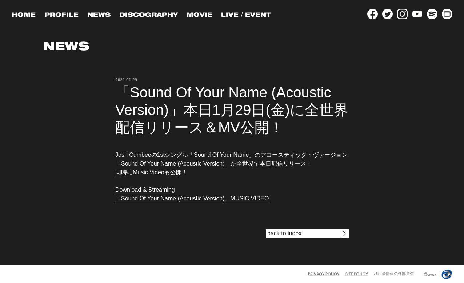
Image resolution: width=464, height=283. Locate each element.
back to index (284, 233)
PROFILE (61, 14)
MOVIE (199, 14)
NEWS (99, 14)
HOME (24, 14)
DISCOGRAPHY (148, 14)
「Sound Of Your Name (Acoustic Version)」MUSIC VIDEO (192, 198)
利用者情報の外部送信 (394, 273)
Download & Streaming (145, 190)
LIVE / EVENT (246, 14)
